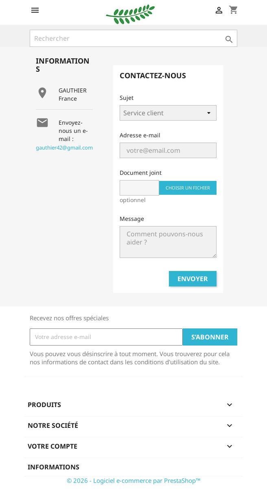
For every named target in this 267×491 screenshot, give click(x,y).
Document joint (141, 172)
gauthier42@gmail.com (64, 147)
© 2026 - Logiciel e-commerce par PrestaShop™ (134, 480)
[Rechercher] (133, 38)
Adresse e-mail (140, 135)
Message (132, 218)
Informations (53, 466)
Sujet (127, 97)
